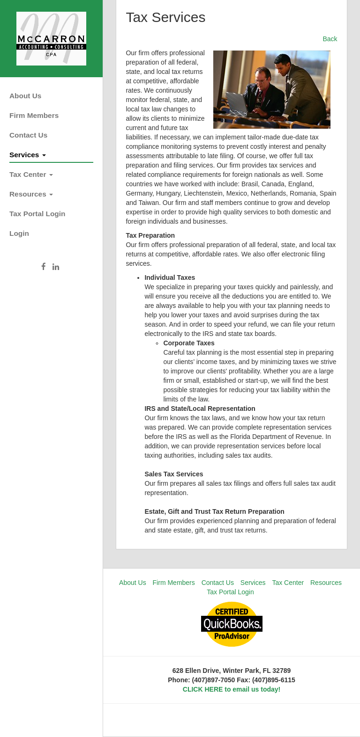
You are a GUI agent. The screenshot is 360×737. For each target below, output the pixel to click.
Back (329, 39)
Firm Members (34, 115)
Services (27, 155)
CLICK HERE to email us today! (231, 689)
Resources (31, 194)
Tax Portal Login (37, 214)
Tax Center (31, 174)
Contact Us (28, 135)
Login (19, 233)
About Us (25, 96)
